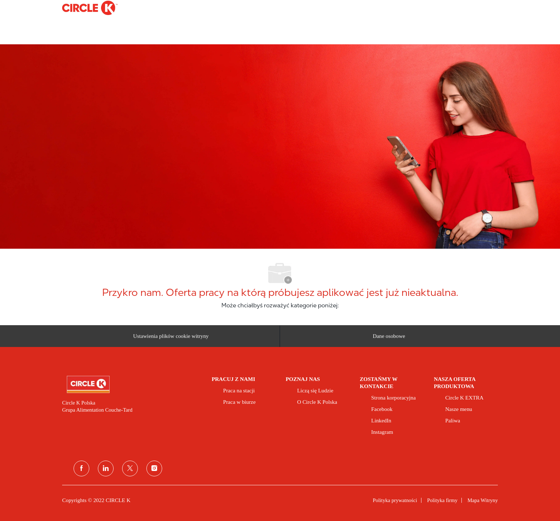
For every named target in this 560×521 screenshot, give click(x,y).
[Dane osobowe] (389, 338)
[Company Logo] (80, 8)
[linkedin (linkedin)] (106, 468)
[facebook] (81, 468)
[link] (132, 384)
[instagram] (154, 468)
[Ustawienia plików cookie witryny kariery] (171, 338)
